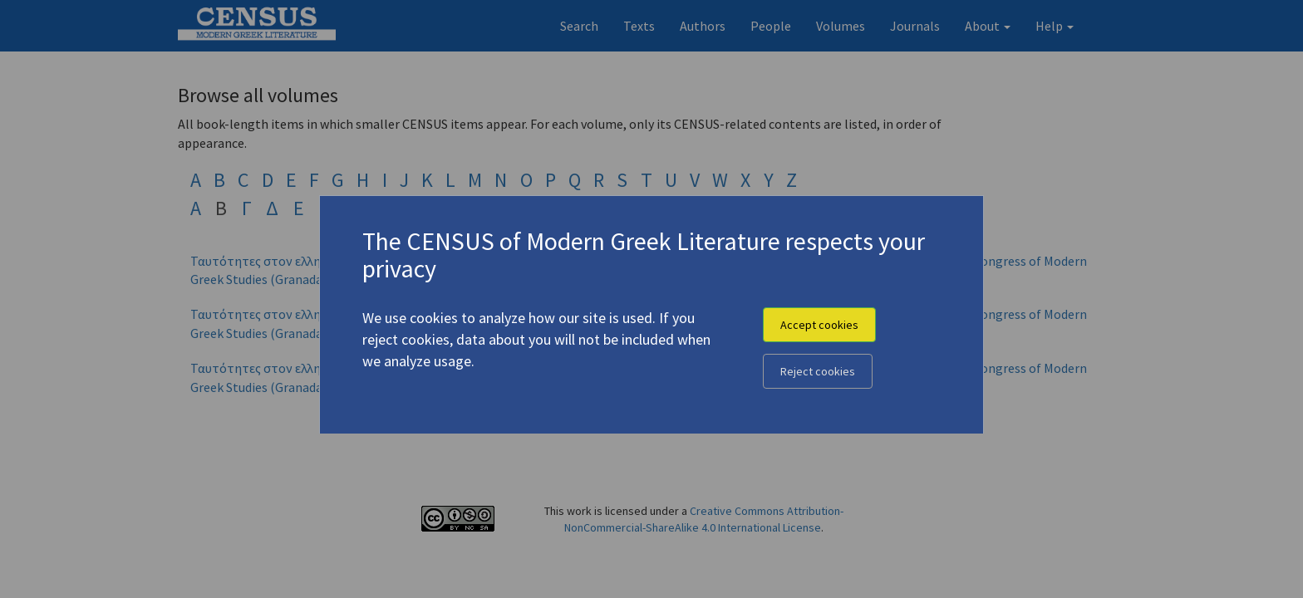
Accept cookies (819, 324)
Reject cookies (817, 371)
